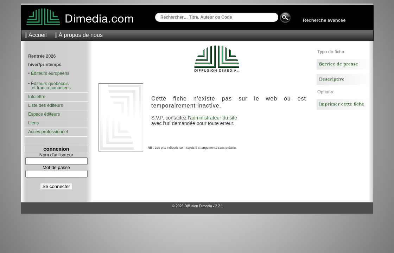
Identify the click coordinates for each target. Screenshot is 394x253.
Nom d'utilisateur (56, 154)
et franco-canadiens (49, 87)
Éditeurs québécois (50, 83)
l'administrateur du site (212, 118)
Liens (33, 123)
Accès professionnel (48, 131)
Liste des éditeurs (45, 105)
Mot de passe (56, 167)
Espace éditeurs (44, 114)
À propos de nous (80, 35)
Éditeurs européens (50, 73)
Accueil (37, 35)
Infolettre (36, 96)
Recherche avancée (324, 20)
